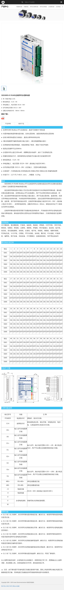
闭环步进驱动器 (34, 6)
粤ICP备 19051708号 (7, 586)
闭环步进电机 (43, 6)
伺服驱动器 (19, 6)
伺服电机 (26, 6)
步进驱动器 (51, 6)
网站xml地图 (16, 586)
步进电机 (58, 6)
